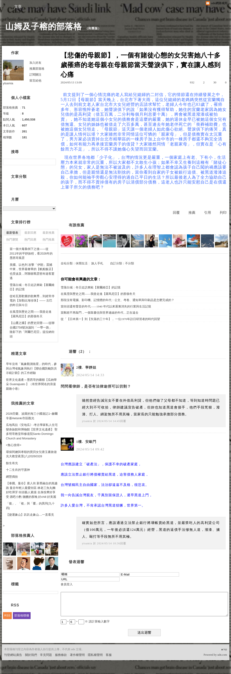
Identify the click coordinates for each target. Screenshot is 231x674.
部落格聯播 (21, 615)
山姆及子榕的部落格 (43, 26)
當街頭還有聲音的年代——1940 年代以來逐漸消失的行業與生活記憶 (106, 306)
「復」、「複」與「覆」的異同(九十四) (30, 506)
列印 (223, 212)
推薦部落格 (36, 68)
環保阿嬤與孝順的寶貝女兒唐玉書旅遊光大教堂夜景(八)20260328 (31, 454)
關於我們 (31, 655)
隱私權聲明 (95, 655)
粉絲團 (8, 670)
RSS (7, 615)
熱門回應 (30, 239)
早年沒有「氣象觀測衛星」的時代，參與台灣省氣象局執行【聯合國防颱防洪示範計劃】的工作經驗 (31, 368)
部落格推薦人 (22, 535)
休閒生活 (82, 263)
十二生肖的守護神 (18, 469)
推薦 (191, 212)
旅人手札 (97, 263)
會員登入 (67, 584)
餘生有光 (12, 463)
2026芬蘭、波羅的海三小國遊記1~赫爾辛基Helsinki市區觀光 (32, 416)
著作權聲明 (77, 655)
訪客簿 (73, 6)
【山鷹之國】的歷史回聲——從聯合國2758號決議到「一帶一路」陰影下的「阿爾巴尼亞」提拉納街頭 (32, 329)
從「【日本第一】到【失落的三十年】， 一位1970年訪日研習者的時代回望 (110, 319)
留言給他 (35, 80)
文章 (18, 6)
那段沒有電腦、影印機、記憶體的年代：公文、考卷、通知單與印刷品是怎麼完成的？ (117, 300)
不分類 (129, 263)
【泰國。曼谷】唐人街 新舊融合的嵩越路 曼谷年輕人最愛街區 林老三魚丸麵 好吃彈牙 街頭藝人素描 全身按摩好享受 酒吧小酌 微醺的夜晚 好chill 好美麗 (32, 490)
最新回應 (30, 232)
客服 (109, 655)
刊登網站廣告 (13, 655)
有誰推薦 (76, 225)
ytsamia (87, 421)
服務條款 (61, 655)
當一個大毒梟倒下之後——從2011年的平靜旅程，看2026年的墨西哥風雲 (31, 253)
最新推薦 (48, 232)
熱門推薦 (48, 239)
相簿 (45, 6)
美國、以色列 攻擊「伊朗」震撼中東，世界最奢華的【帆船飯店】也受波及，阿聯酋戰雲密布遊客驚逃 (32, 271)
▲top (224, 649)
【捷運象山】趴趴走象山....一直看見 (30, 514)
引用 (207, 212)
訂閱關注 (35, 74)
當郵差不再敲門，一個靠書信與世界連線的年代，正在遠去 (99, 312)
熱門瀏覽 (12, 239)
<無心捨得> (13, 445)
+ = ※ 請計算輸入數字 (85, 621)
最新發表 (12, 232)
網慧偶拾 (12, 476)
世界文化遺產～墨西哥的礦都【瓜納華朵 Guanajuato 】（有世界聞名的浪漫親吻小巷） (31, 384)
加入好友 (35, 62)
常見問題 (46, 655)
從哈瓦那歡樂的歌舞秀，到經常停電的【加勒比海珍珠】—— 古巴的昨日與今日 (32, 300)
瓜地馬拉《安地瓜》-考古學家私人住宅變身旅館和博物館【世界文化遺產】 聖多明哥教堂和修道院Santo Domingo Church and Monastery (32, 431)
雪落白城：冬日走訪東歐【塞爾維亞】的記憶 (90, 287)
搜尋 (52, 162)
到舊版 (93, 28)
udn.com (222, 654)
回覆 (176, 212)
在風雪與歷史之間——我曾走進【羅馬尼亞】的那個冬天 (98, 294)
